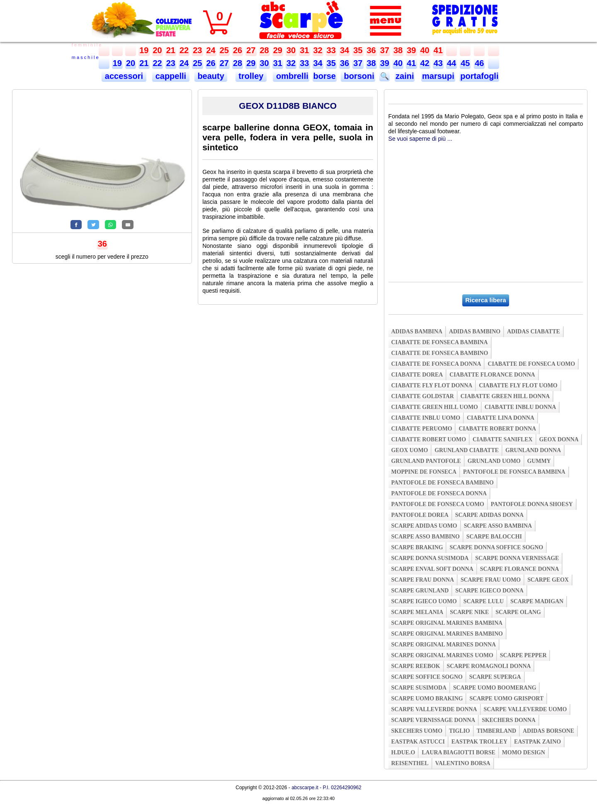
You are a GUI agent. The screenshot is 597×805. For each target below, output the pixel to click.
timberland (496, 731)
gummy (539, 461)
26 (237, 50)
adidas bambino (474, 331)
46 (479, 63)
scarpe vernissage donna (433, 720)
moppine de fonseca (424, 472)
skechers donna (508, 720)
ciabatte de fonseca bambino (439, 353)
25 (224, 50)
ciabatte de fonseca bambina (439, 342)
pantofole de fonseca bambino (442, 483)
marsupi (438, 76)
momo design (523, 752)
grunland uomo (494, 461)
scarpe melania (417, 612)
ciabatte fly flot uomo (518, 385)
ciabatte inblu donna (520, 407)
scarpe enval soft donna (432, 569)
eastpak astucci (418, 742)
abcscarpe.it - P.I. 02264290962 (326, 787)
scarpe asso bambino (425, 536)
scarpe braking (417, 547)
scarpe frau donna (422, 580)
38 (398, 50)
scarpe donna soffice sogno (496, 547)
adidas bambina (416, 331)
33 (331, 50)
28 (264, 50)
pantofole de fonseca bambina (514, 472)
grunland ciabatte (466, 450)
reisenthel (410, 763)
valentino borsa (462, 763)
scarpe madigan (536, 601)
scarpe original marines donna (443, 644)
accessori (123, 76)
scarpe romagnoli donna (489, 666)
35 (357, 50)
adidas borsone (548, 731)
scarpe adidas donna (489, 515)
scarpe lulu (484, 601)
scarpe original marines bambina (447, 623)
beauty (211, 76)
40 (425, 50)
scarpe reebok (415, 666)
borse (324, 76)
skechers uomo (416, 731)
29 (277, 50)
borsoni (358, 76)
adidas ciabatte (533, 331)
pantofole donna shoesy (532, 504)
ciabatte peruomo (421, 429)
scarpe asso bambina (498, 526)
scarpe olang (518, 612)
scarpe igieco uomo (424, 601)
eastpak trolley (479, 742)
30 (291, 50)
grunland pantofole (426, 461)
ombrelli (291, 76)
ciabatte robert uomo (428, 439)
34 (344, 50)
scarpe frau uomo (491, 580)
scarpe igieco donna (489, 590)
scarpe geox (548, 580)
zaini (405, 76)
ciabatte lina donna (500, 418)
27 (250, 50)
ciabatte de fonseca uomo (531, 364)
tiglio (459, 731)
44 (451, 63)
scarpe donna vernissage (517, 558)
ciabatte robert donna (497, 429)
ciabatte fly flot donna (432, 385)
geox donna (559, 439)
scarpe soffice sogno (427, 677)
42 (425, 63)
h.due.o (403, 752)
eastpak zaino (537, 742)
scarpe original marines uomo (442, 655)
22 (184, 50)
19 (143, 50)
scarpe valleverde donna (434, 709)
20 (157, 50)
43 (438, 63)
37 (384, 50)
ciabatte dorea (417, 375)
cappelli (171, 76)
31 (304, 50)
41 (438, 50)
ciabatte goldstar (422, 396)
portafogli (479, 76)
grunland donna (533, 450)
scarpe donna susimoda (430, 558)
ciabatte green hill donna (505, 396)
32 (318, 50)
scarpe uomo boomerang (494, 688)
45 (465, 63)
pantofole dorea (420, 515)
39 (411, 50)
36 (371, 50)
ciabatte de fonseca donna (436, 364)
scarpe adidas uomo (424, 526)
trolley (251, 76)
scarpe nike (469, 612)
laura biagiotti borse (458, 752)
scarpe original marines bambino (447, 634)
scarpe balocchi (494, 536)
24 (211, 50)
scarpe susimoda (419, 688)
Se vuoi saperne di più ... (420, 138)
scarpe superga (495, 677)
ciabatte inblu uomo (425, 418)
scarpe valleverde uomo (525, 709)
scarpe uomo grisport (506, 698)
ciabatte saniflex (503, 439)
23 (197, 50)
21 (170, 50)
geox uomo (409, 450)
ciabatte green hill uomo (434, 407)
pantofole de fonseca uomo (437, 504)
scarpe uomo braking (427, 698)
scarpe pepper (523, 655)
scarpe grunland (420, 590)
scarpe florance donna (519, 569)
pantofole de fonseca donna (439, 493)
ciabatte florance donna (492, 375)
